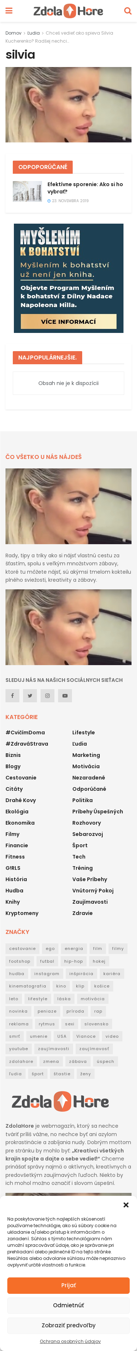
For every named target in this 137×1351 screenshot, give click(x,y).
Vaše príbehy (89, 879)
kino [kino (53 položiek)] (61, 986)
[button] (126, 1205)
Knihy (12, 902)
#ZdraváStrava (26, 743)
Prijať (68, 1285)
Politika (82, 800)
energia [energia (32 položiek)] (74, 948)
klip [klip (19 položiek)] (80, 986)
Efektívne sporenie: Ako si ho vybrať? (85, 188)
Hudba (14, 890)
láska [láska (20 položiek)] (64, 999)
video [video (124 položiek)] (112, 1036)
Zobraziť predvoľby (69, 1325)
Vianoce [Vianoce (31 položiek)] (86, 1036)
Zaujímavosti (90, 902)
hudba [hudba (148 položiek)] (16, 974)
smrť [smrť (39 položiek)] (14, 1036)
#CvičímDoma (25, 732)
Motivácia (86, 766)
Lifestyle (83, 732)
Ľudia (33, 33)
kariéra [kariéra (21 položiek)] (112, 974)
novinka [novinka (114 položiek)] (18, 1011)
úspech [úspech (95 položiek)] (105, 1061)
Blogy (12, 766)
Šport (80, 845)
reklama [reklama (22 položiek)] (19, 1024)
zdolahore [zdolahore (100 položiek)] (21, 1061)
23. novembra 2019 (68, 201)
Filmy (12, 834)
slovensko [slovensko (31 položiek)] (96, 1024)
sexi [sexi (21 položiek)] (70, 1024)
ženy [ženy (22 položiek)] (85, 1074)
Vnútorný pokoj (93, 890)
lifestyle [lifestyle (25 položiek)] (37, 999)
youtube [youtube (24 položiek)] (18, 1049)
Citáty (14, 789)
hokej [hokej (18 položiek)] (99, 961)
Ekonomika (20, 822)
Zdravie (82, 913)
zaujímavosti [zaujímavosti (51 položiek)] (53, 1049)
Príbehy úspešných (97, 811)
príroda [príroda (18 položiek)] (75, 1011)
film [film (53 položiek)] (97, 948)
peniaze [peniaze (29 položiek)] (47, 1011)
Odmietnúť (68, 1305)
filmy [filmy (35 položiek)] (118, 948)
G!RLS (12, 868)
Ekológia (16, 811)
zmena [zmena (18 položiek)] (51, 1061)
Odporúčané (89, 789)
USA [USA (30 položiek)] (61, 1036)
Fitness (15, 856)
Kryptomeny (21, 913)
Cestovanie (21, 777)
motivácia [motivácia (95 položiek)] (93, 999)
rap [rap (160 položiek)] (98, 1011)
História (16, 879)
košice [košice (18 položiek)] (102, 986)
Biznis (13, 755)
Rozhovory (86, 822)
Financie (16, 845)
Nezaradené (88, 777)
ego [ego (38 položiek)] (50, 948)
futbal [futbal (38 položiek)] (47, 961)
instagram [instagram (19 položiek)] (47, 974)
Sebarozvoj (87, 834)
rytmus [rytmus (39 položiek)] (47, 1024)
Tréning (82, 868)
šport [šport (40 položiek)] (38, 1074)
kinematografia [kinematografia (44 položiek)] (27, 986)
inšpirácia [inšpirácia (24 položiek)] (81, 974)
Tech (78, 856)
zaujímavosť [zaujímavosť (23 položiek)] (94, 1049)
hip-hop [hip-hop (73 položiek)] (73, 961)
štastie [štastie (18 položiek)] (62, 1074)
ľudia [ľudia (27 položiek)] (15, 1074)
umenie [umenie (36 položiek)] (38, 1036)
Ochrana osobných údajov (70, 1341)
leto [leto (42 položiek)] (13, 999)
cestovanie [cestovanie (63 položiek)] (22, 948)
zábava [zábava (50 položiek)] (78, 1061)
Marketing (86, 755)
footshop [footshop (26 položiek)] (19, 961)
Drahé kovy (20, 800)
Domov (13, 33)
